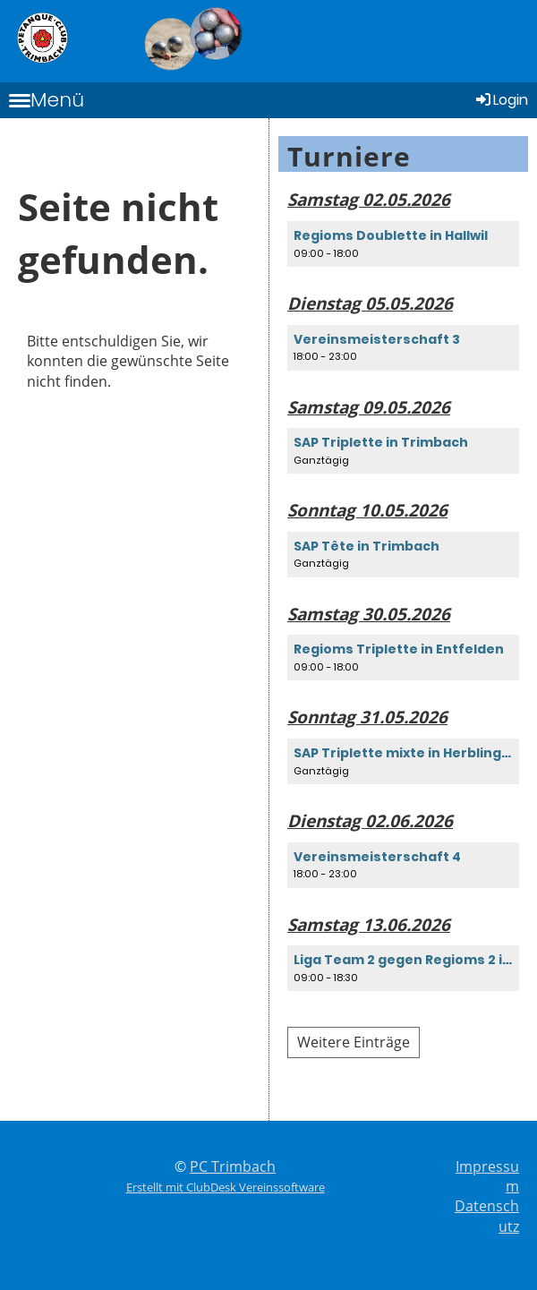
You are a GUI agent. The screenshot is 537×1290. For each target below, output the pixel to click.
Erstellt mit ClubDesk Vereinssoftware (225, 1187)
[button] (403, 244)
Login (500, 100)
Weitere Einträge (353, 1042)
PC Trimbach (233, 1166)
